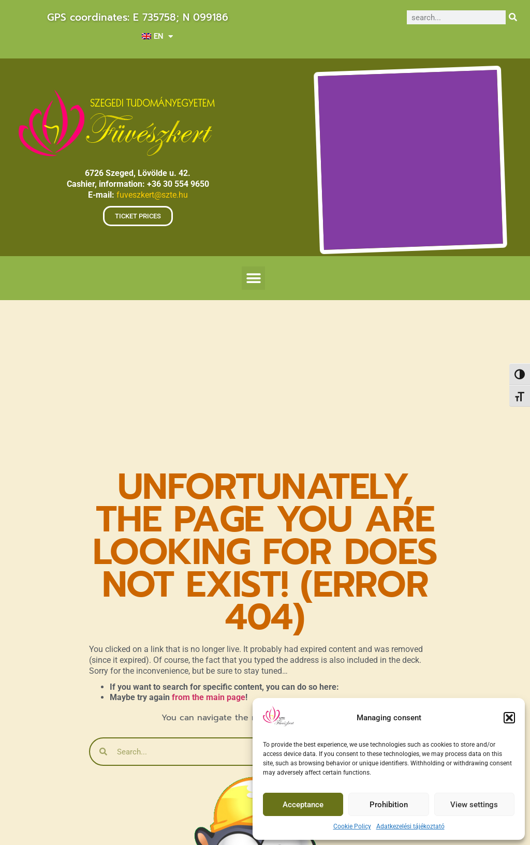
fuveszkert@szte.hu (152, 195)
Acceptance (303, 804)
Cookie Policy (352, 826)
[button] (509, 718)
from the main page (208, 697)
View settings (474, 804)
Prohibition (389, 804)
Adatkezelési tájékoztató (410, 826)
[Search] (513, 17)
